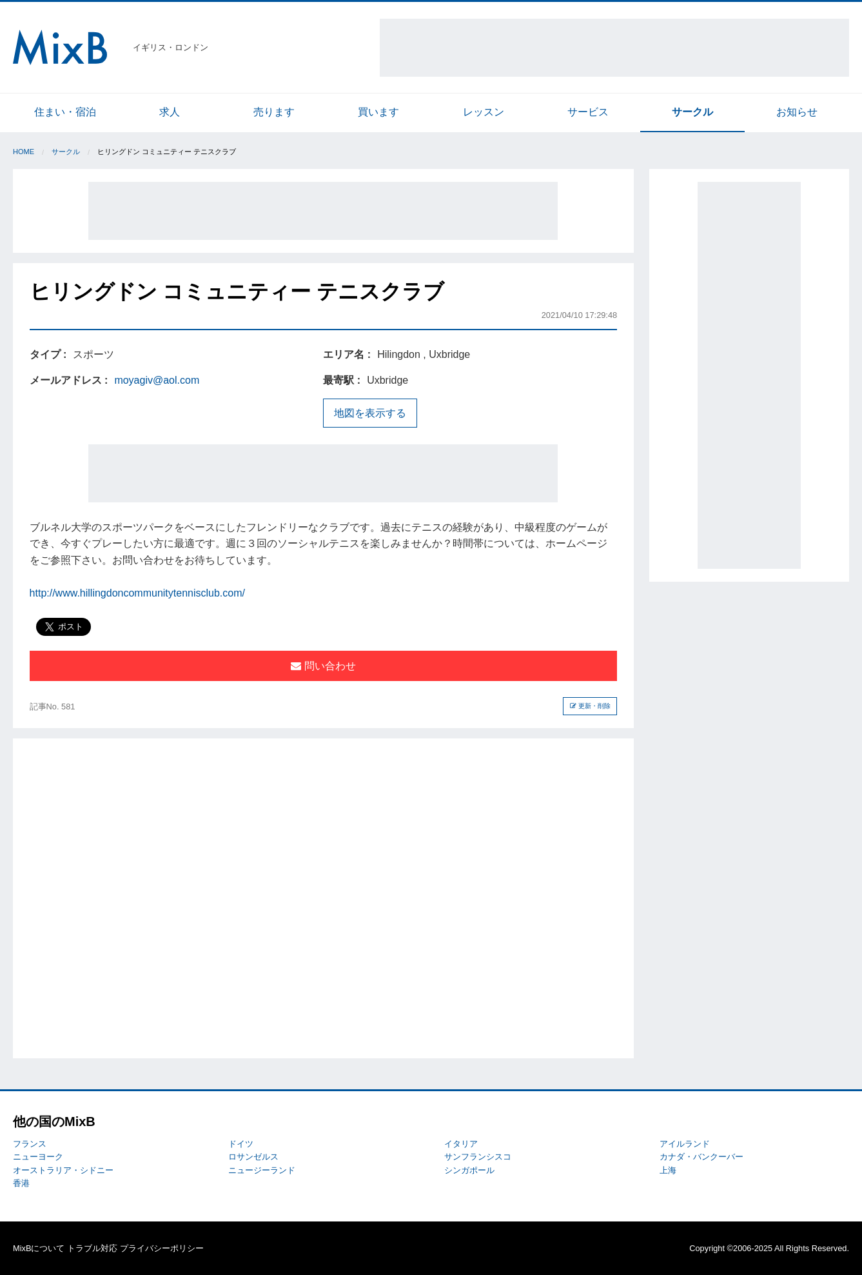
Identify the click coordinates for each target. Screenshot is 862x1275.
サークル (692, 111)
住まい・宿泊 (65, 111)
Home (23, 151)
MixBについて (38, 1248)
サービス (588, 111)
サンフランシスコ (477, 1156)
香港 (21, 1183)
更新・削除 (590, 705)
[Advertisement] (614, 48)
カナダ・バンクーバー (701, 1156)
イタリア (461, 1144)
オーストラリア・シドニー (63, 1170)
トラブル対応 (92, 1248)
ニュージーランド (261, 1170)
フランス (29, 1144)
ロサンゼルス (253, 1156)
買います (378, 111)
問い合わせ (323, 665)
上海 (668, 1170)
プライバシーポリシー (162, 1248)
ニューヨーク (38, 1156)
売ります (274, 111)
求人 (169, 111)
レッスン (483, 111)
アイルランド (685, 1144)
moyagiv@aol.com (156, 380)
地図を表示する (370, 413)
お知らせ (797, 111)
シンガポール (469, 1170)
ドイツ (240, 1144)
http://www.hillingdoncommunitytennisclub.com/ (137, 593)
